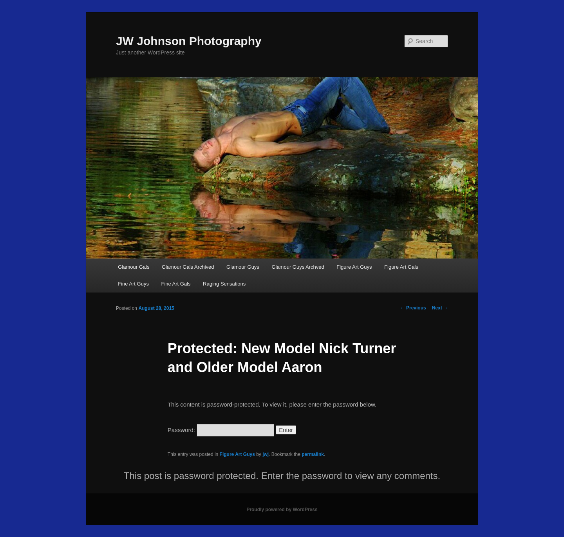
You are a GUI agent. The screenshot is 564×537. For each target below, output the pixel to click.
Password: (221, 430)
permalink (313, 454)
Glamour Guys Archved (297, 267)
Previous (413, 308)
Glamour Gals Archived (188, 267)
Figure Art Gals (401, 267)
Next (440, 308)
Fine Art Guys (133, 284)
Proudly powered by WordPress (281, 509)
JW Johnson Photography (189, 40)
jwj (265, 454)
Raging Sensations (224, 284)
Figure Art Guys (354, 267)
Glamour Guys (242, 267)
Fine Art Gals (175, 284)
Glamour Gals (133, 267)
